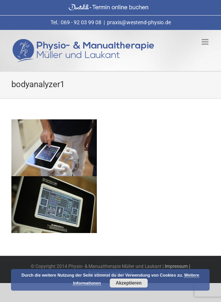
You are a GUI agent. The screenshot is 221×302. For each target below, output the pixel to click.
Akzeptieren (129, 283)
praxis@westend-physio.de (139, 22)
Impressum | (177, 266)
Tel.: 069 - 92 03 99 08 (76, 22)
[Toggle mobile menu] (206, 42)
